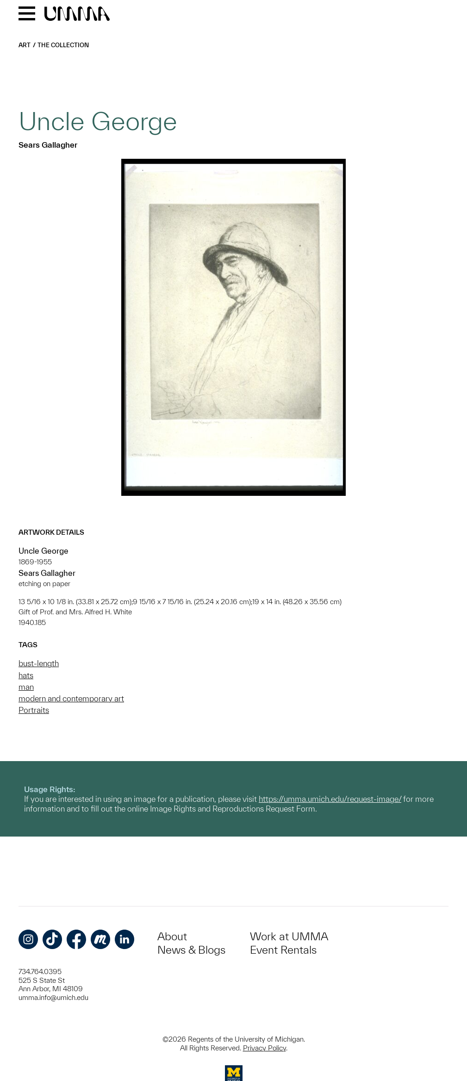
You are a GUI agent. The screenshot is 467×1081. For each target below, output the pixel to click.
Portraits (34, 710)
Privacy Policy (264, 1048)
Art (25, 45)
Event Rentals (283, 950)
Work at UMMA (289, 936)
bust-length (39, 663)
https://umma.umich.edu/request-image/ (330, 798)
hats (26, 675)
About (172, 936)
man (26, 686)
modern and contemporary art (71, 698)
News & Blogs (191, 950)
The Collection (63, 45)
